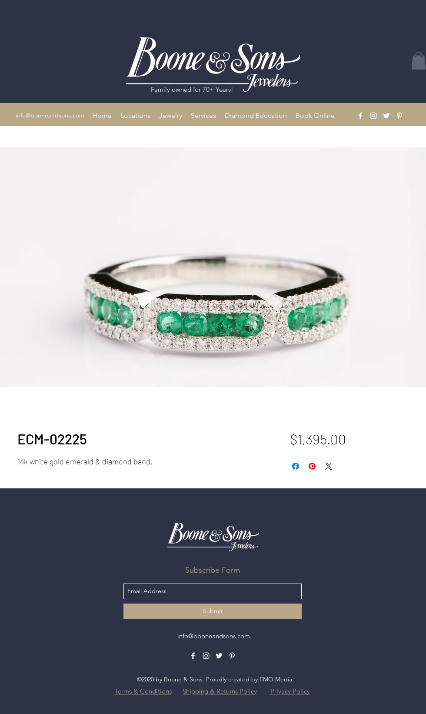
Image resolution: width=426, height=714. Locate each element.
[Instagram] (373, 115)
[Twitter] (386, 115)
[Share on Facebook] (295, 466)
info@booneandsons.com (50, 115)
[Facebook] (360, 115)
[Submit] (212, 611)
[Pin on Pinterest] (312, 466)
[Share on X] (328, 466)
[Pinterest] (399, 115)
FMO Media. (277, 679)
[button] (135, 115)
